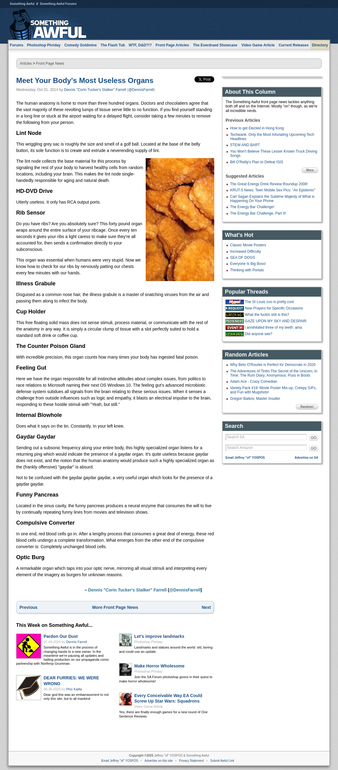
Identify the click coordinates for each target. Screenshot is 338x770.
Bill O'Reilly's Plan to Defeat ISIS (256, 162)
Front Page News (50, 63)
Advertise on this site (158, 760)
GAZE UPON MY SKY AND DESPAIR (275, 321)
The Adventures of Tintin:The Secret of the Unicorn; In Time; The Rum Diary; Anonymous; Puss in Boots (273, 373)
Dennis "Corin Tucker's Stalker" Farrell (95, 90)
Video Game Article (148, 706)
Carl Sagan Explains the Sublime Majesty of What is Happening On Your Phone (272, 198)
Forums (16, 45)
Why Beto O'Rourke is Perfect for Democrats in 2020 (272, 365)
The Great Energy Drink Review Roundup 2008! (269, 184)
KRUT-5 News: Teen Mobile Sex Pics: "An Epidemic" (272, 190)
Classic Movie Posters (248, 245)
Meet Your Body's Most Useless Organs (84, 80)
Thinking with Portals (247, 270)
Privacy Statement (191, 760)
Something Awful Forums (58, 3)
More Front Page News (115, 607)
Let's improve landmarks (159, 636)
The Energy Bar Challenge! (252, 207)
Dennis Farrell (76, 642)
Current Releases (294, 45)
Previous (28, 607)
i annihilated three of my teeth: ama (273, 327)
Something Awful (22, 3)
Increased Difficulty (245, 251)
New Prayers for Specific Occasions (274, 308)
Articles (26, 63)
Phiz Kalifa (74, 689)
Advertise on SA (306, 457)
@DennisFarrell (141, 90)
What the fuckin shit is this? (267, 315)
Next (206, 607)
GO (314, 438)
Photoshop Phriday (148, 642)
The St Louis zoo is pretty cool (269, 302)
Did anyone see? (258, 334)
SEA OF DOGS (242, 257)
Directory (320, 45)
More (310, 170)
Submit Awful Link (222, 760)
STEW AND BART (245, 145)
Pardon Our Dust (61, 636)
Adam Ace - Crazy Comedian (253, 381)
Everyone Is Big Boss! (248, 264)
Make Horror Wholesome (159, 665)
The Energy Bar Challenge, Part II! (258, 213)
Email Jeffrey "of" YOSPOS (245, 457)
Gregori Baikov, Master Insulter (255, 398)
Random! (307, 406)
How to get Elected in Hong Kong (257, 128)
